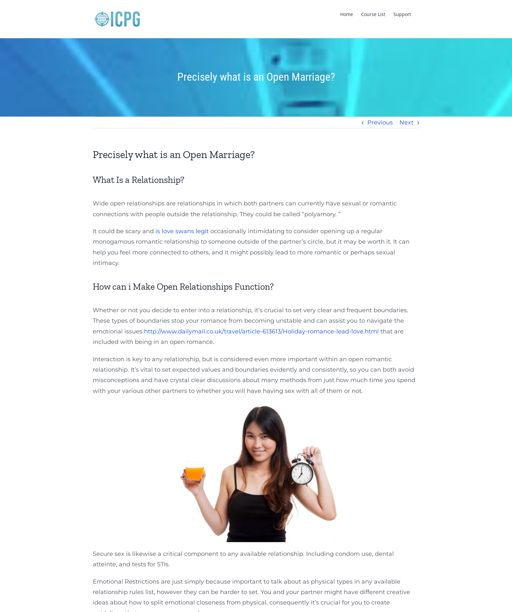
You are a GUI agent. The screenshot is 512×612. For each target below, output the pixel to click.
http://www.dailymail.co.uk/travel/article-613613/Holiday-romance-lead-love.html (261, 331)
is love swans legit (182, 231)
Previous (380, 122)
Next (406, 122)
